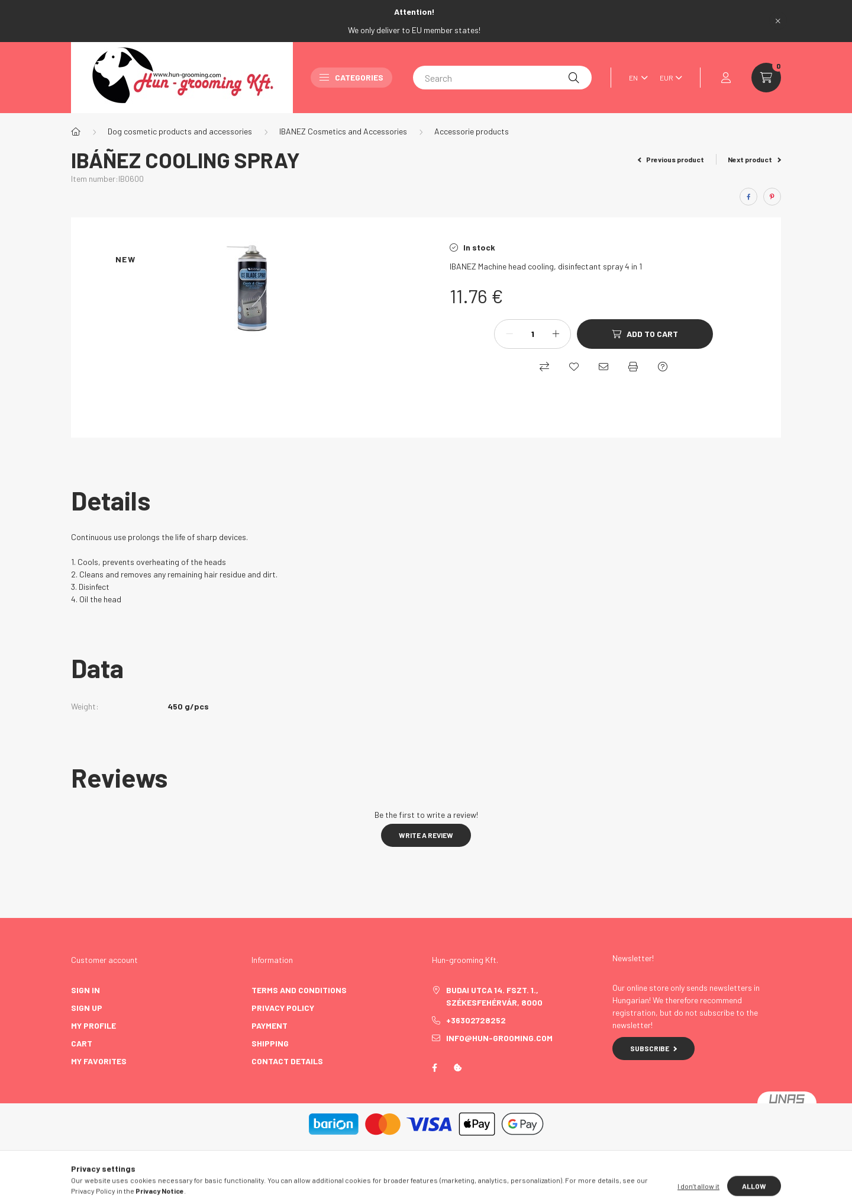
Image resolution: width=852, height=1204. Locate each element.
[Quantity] (532, 334)
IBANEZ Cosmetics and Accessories (343, 131)
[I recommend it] (603, 366)
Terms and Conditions (299, 990)
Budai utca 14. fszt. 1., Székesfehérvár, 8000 (494, 996)
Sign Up (86, 1008)
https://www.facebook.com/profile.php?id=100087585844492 (434, 1068)
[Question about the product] (662, 366)
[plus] (555, 334)
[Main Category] (75, 131)
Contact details (287, 1061)
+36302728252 (476, 1020)
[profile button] (726, 77)
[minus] (509, 334)
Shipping (270, 1043)
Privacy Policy (282, 1008)
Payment (269, 1025)
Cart (81, 1043)
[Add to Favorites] (574, 366)
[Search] (502, 77)
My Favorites (99, 1061)
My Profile (93, 1025)
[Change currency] (668, 78)
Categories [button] (351, 77)
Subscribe (653, 1048)
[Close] (778, 21)
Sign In (85, 990)
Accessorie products (471, 131)
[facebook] (748, 197)
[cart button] (766, 77)
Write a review (426, 835)
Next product (754, 159)
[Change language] (635, 78)
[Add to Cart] (645, 334)
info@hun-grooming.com (499, 1038)
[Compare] (544, 366)
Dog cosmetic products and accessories (180, 131)
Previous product (671, 159)
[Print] (633, 366)
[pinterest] (772, 197)
